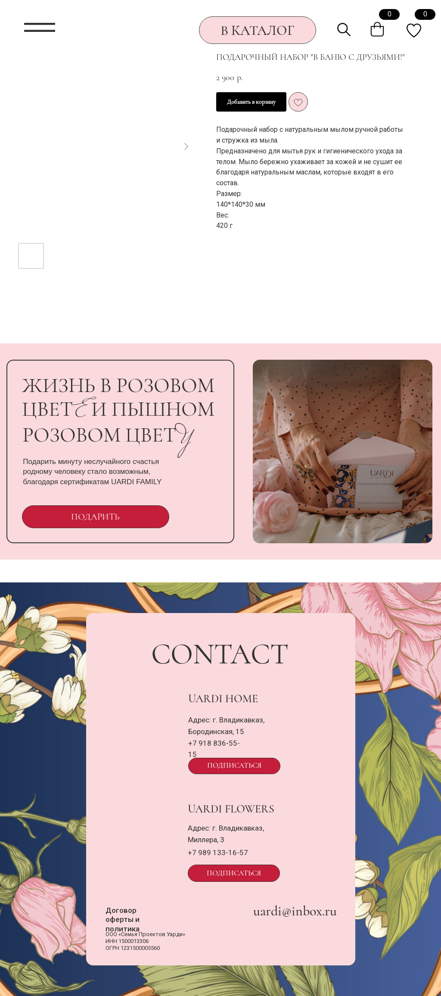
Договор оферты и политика (123, 919)
